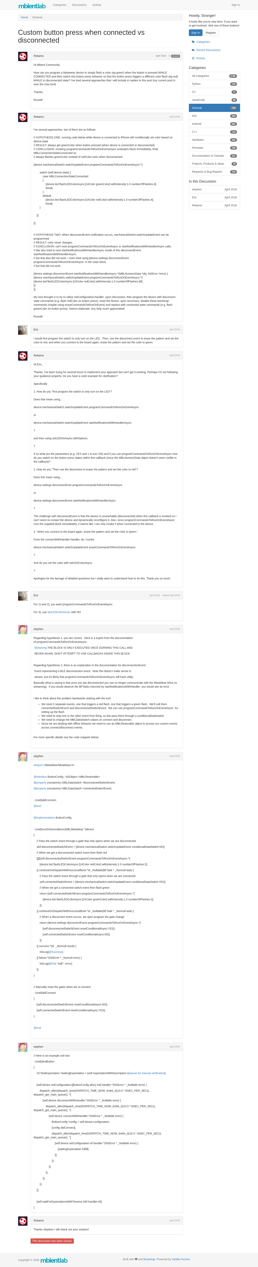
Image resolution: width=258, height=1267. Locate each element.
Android (214, 124)
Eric (36, 329)
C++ (214, 132)
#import (38, 765)
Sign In (236, 4)
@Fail (52, 963)
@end (37, 805)
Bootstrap (149, 1259)
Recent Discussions (206, 50)
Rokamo (39, 55)
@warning (40, 647)
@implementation (44, 817)
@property (40, 782)
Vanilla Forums (181, 1259)
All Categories (214, 76)
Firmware (214, 148)
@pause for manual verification (145, 1073)
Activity (96, 4)
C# (214, 92)
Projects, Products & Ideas (214, 164)
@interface (40, 776)
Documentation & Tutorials (214, 156)
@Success (55, 951)
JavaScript (214, 100)
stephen (38, 629)
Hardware (214, 140)
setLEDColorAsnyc (59, 612)
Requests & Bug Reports (214, 172)
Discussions (79, 4)
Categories (59, 4)
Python (214, 84)
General (175, 56)
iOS (214, 116)
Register (211, 32)
